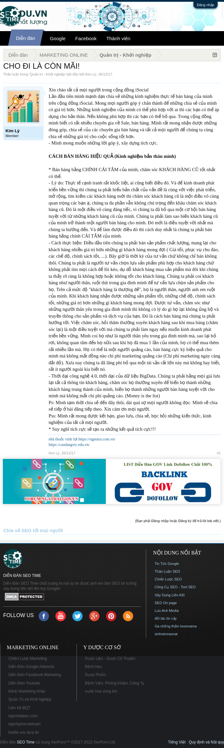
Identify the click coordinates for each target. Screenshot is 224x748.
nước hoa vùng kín (101, 691)
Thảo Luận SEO (167, 571)
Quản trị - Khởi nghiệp (47, 74)
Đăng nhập (205, 5)
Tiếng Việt (176, 742)
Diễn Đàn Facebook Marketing (34, 674)
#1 (219, 453)
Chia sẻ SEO (17, 530)
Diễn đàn (25, 38)
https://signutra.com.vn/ (96, 439)
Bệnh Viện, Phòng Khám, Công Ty (114, 683)
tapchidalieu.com (23, 716)
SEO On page (166, 603)
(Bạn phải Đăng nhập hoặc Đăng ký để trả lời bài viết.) (178, 521)
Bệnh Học (93, 666)
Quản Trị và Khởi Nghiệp (29, 699)
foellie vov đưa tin (23, 732)
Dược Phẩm (95, 674)
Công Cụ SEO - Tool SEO (175, 587)
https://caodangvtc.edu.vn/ (69, 444)
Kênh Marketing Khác (27, 691)
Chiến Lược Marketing (27, 658)
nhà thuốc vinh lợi (63, 439)
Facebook (86, 38)
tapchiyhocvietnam (24, 724)
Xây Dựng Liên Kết (170, 595)
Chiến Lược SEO (168, 579)
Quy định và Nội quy (206, 742)
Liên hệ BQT (19, 708)
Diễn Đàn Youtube (24, 683)
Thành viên (118, 38)
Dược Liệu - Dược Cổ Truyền (110, 658)
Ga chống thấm (167, 626)
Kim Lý (91, 74)
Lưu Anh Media (167, 611)
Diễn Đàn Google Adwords (31, 666)
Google (57, 38)
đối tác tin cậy (166, 618)
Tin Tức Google (167, 564)
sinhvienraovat (166, 634)
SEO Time (26, 742)
